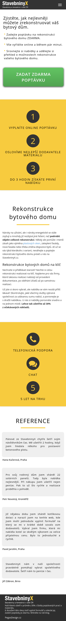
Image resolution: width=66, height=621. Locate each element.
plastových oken (31, 243)
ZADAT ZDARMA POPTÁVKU (33, 77)
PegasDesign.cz (13, 617)
